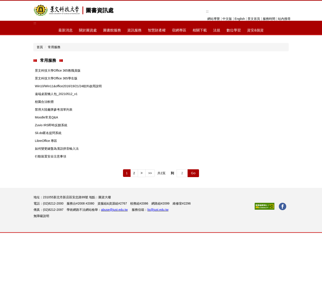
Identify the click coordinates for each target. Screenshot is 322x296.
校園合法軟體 (44, 165)
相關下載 (200, 30)
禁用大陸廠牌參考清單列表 (53, 172)
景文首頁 (254, 19)
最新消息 (65, 30)
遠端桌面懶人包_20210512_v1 (56, 157)
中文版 (227, 19)
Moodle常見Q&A (46, 180)
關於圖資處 (88, 30)
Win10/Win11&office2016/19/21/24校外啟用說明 (68, 149)
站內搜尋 (284, 19)
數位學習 (234, 30)
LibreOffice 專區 (46, 204)
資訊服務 (134, 30)
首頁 (40, 110)
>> (150, 236)
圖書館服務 (112, 30)
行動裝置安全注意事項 (50, 219)
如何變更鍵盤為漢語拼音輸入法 (57, 211)
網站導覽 (213, 19)
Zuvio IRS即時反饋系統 (51, 188)
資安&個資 (255, 30)
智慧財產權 (157, 30)
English (240, 19)
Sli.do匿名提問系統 (48, 196)
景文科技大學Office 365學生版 (56, 141)
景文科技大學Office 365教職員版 (57, 133)
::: (207, 11)
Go (193, 236)
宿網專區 (179, 30)
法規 (216, 30)
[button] (37, 64)
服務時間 (269, 19)
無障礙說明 (41, 279)
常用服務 (54, 110)
